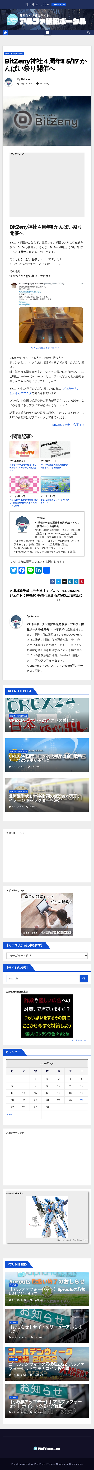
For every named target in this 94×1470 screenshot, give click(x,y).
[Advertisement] (47, 186)
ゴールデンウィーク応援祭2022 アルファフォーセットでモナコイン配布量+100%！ (46, 1368)
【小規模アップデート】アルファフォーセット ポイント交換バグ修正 (45, 1404)
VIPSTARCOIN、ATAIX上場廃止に (69, 595)
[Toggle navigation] (47, 32)
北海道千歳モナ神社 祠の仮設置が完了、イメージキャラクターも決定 (45, 798)
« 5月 (9, 1115)
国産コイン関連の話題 (14, 54)
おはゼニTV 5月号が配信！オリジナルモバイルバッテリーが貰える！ (24, 468)
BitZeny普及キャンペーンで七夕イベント (55, 501)
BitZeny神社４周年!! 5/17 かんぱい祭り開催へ (45, 64)
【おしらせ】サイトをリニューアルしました (45, 1329)
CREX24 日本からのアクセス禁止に (41, 720)
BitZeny (44, 83)
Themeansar (75, 1464)
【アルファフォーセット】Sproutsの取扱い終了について (47, 1291)
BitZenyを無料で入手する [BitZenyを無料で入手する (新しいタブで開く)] (68, 424)
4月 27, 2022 (19, 1412)
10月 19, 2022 (19, 1337)
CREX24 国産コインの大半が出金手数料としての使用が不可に (45, 758)
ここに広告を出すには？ (78, 1040)
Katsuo (25, 79)
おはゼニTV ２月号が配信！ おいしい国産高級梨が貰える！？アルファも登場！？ (24, 503)
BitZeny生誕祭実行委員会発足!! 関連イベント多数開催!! (54, 466)
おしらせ (13, 1285)
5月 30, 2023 (19, 1300)
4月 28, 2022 (19, 1375)
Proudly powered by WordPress (28, 1464)
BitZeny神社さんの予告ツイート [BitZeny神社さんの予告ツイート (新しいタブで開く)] (47, 348)
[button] (88, 32)
